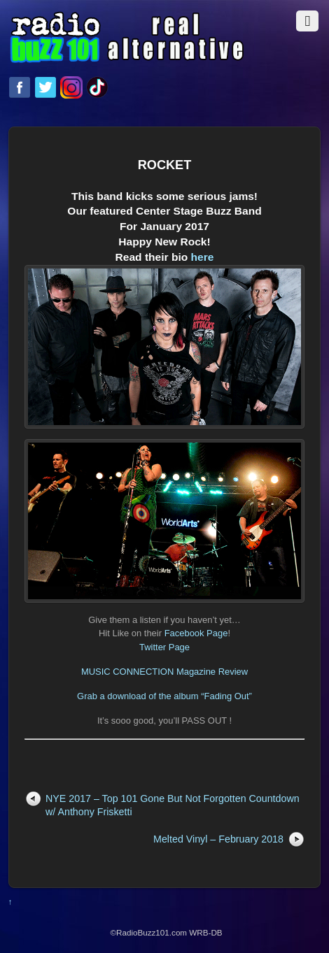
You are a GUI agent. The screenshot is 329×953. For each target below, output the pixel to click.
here (164, 427)
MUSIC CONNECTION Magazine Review (164, 671)
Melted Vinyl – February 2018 (218, 839)
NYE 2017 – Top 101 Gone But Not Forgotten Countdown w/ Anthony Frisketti (173, 805)
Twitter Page (164, 647)
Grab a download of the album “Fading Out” (164, 696)
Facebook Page (196, 633)
